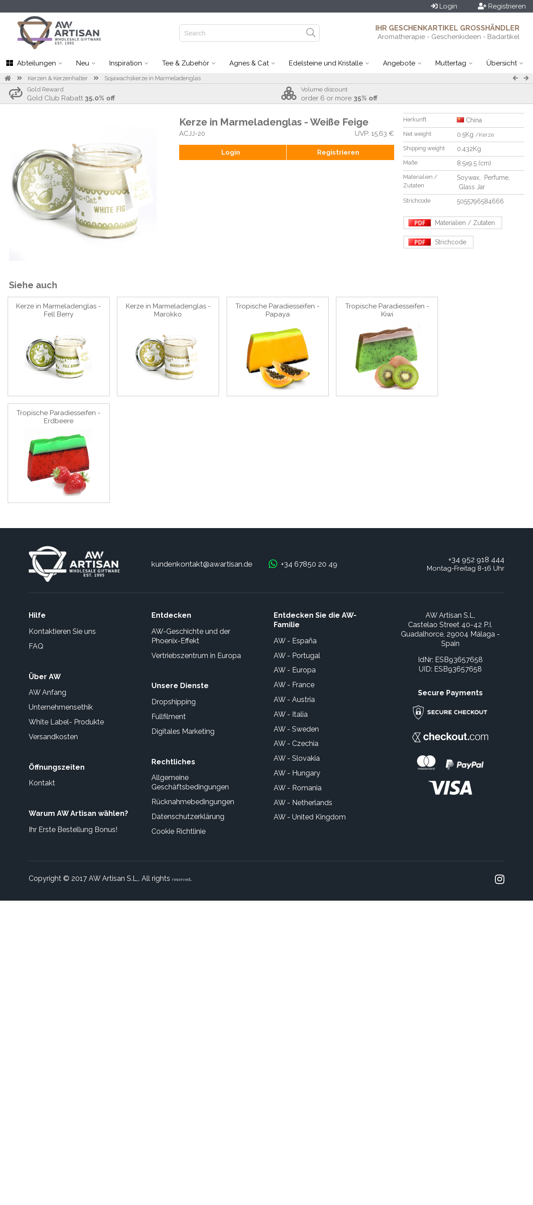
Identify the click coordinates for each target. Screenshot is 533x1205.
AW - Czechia (296, 743)
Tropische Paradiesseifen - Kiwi (387, 310)
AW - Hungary (297, 773)
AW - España (295, 641)
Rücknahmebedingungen (192, 802)
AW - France (294, 685)
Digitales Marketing (183, 731)
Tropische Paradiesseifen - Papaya (277, 310)
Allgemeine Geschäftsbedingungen (190, 782)
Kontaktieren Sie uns (62, 631)
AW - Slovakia (297, 758)
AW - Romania (298, 788)
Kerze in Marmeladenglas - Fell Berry (58, 310)
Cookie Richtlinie (178, 831)
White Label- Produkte (66, 722)
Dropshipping (173, 702)
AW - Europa (295, 670)
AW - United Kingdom (310, 817)
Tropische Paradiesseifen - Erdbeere (58, 417)
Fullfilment (168, 716)
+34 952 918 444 (476, 559)
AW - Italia (291, 714)
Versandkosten (53, 737)
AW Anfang (47, 692)
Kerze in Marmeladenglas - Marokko (168, 310)
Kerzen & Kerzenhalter (58, 78)
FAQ (36, 646)
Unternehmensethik (61, 707)
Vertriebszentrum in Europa (196, 655)
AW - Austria (294, 699)
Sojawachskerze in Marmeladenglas (152, 78)
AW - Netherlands (303, 802)
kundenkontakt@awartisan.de (202, 563)
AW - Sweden (296, 729)
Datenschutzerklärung (187, 816)
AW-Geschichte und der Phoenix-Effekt (190, 636)
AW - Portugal (297, 655)
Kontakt (42, 783)
